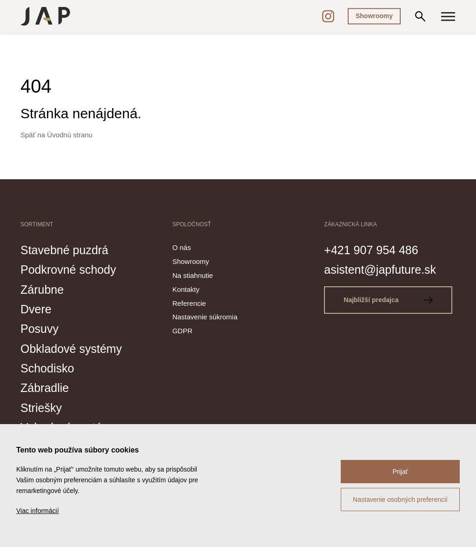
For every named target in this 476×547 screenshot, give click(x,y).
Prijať (400, 471)
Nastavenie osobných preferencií (400, 499)
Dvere (36, 309)
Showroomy (374, 16)
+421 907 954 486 (371, 250)
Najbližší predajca (388, 300)
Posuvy (39, 328)
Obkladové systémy (71, 348)
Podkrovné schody (68, 269)
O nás (181, 247)
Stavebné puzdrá (64, 250)
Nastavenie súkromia (205, 317)
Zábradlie (44, 387)
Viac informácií (37, 510)
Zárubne (42, 289)
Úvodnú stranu (70, 135)
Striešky (41, 407)
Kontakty (185, 289)
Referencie (189, 303)
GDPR (182, 331)
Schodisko (47, 368)
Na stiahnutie (192, 275)
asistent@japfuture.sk (380, 269)
